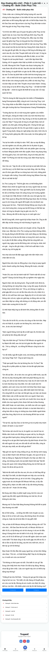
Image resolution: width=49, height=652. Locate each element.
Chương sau (36, 590)
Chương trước (13, 590)
